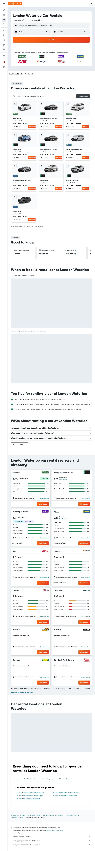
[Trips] (4, 56)
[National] (45, 472)
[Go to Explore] (4, 35)
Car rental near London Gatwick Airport (65, 792)
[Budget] (86, 551)
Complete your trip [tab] (48, 779)
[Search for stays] (4, 15)
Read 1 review (63, 479)
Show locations (44, 498)
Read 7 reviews (63, 519)
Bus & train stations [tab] (31, 779)
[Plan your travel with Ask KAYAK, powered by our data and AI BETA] (4, 30)
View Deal (32, 126)
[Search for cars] (4, 19)
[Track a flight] (4, 40)
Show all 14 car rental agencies (22, 693)
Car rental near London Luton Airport (64, 796)
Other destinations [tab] (65, 779)
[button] (3, 3)
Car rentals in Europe (33, 815)
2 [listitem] (19, 123)
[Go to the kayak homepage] (15, 3)
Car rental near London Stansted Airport (29, 796)
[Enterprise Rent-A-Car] (86, 472)
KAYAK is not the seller (52, 836)
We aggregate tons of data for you (52, 840)
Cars (23, 815)
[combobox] (20, 20)
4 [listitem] (14, 123)
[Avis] (45, 551)
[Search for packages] (4, 24)
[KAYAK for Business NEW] (4, 49)
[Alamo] (86, 512)
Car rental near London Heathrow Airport (30, 792)
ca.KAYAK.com (15, 815)
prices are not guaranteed (55, 830)
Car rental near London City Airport (28, 799)
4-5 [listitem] (25, 123)
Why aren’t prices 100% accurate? (52, 844)
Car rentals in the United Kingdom (53, 815)
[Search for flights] (4, 10)
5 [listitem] (41, 123)
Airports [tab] (17, 779)
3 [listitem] (46, 123)
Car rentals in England (72, 815)
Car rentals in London (17, 817)
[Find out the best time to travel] (4, 44)
